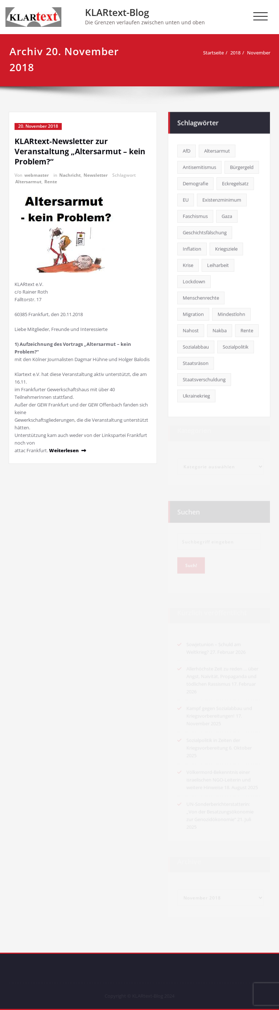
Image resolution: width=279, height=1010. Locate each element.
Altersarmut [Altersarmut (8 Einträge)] (217, 150)
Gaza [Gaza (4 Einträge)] (227, 215)
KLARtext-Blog (117, 12)
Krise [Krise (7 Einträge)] (188, 264)
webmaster (36, 175)
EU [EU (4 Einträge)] (186, 199)
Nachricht (70, 175)
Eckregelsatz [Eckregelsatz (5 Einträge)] (235, 182)
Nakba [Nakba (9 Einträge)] (220, 329)
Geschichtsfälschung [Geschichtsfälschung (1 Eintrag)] (205, 231)
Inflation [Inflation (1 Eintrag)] (192, 248)
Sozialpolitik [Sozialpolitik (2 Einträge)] (235, 346)
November (258, 52)
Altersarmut (28, 182)
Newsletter (96, 175)
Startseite (213, 52)
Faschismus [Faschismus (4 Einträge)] (195, 215)
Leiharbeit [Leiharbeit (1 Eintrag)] (218, 264)
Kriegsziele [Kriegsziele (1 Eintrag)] (226, 248)
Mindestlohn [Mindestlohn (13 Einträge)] (231, 313)
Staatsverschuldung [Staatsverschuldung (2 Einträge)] (204, 378)
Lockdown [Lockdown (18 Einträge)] (194, 280)
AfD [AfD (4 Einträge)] (186, 150)
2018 (235, 52)
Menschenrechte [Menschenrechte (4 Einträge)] (201, 297)
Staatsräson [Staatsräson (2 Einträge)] (196, 362)
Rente (50, 182)
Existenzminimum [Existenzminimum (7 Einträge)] (221, 199)
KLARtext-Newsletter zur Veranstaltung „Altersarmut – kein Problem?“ (80, 151)
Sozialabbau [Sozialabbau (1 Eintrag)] (196, 346)
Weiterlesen (64, 450)
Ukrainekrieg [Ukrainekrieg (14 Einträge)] (196, 395)
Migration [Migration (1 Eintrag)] (193, 313)
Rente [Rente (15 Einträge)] (246, 329)
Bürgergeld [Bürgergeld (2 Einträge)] (242, 166)
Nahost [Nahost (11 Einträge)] (191, 329)
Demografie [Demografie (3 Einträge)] (195, 182)
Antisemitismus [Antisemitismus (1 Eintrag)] (199, 166)
